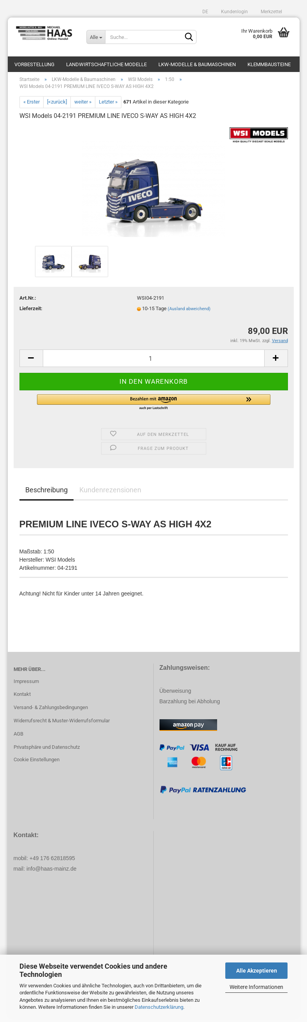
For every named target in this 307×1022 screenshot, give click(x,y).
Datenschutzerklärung (159, 1007)
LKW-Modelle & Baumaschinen (197, 64)
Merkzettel (271, 11)
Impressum (26, 685)
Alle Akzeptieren (256, 971)
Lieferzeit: (30, 313)
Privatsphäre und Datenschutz (47, 751)
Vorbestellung (34, 64)
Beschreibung (46, 494)
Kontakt (22, 698)
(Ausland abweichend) (189, 313)
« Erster (31, 106)
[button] (153, 406)
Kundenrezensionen (110, 494)
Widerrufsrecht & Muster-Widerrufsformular (62, 724)
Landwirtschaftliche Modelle (106, 64)
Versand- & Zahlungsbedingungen (51, 711)
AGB (18, 738)
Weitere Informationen (256, 987)
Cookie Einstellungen (37, 763)
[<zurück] (57, 106)
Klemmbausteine (269, 64)
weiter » (82, 106)
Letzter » (108, 106)
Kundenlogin (234, 11)
